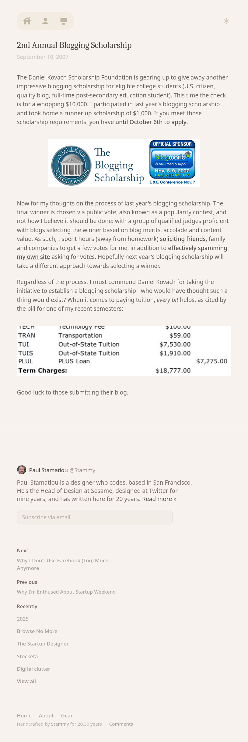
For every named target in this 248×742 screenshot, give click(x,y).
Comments (121, 724)
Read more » (159, 499)
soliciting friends (183, 239)
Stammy (60, 724)
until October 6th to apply (151, 122)
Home (24, 715)
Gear (67, 715)
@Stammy (82, 469)
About (46, 715)
